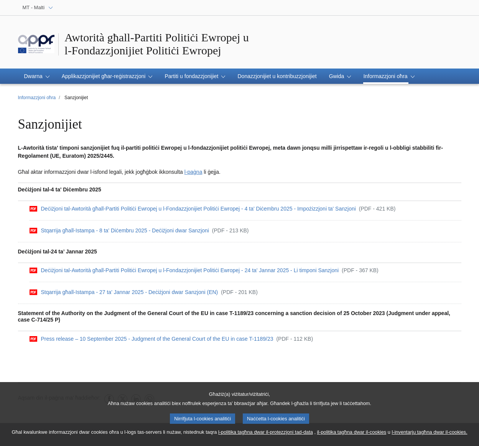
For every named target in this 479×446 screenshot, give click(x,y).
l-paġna (193, 172)
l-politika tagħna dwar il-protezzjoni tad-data (265, 434)
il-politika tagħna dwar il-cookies (352, 434)
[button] (37, 76)
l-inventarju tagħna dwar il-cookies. (429, 434)
